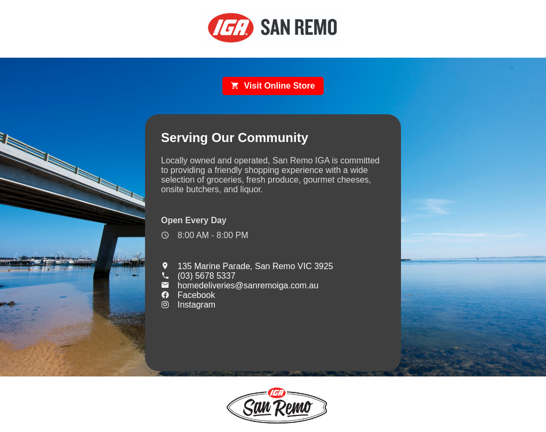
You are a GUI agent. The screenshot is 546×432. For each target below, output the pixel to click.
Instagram (188, 304)
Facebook (188, 295)
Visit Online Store (273, 85)
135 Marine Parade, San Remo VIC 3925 (247, 266)
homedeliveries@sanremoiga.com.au (239, 285)
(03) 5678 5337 (198, 275)
